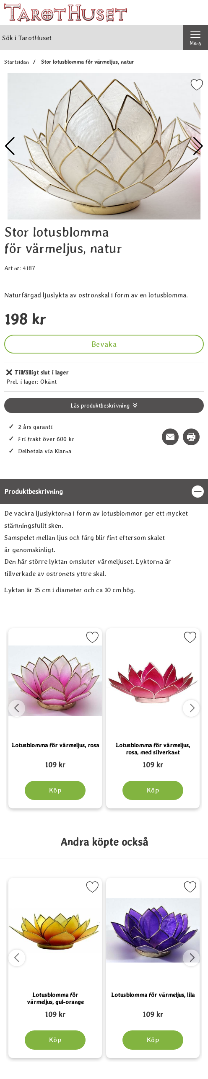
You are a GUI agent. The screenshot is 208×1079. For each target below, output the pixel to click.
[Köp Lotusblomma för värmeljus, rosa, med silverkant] (152, 790)
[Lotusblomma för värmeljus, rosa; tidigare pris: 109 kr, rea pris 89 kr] (55, 761)
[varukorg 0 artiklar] (195, 12)
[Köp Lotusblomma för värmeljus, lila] (152, 1040)
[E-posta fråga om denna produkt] (170, 437)
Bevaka (104, 344)
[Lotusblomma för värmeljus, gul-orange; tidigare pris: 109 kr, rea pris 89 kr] (55, 1010)
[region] (104, 491)
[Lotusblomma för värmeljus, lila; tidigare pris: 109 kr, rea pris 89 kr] (153, 1010)
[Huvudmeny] (195, 37)
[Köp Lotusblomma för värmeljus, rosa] (55, 790)
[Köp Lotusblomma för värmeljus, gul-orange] (55, 1040)
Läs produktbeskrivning (100, 405)
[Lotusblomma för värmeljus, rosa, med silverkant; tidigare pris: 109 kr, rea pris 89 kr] (153, 761)
